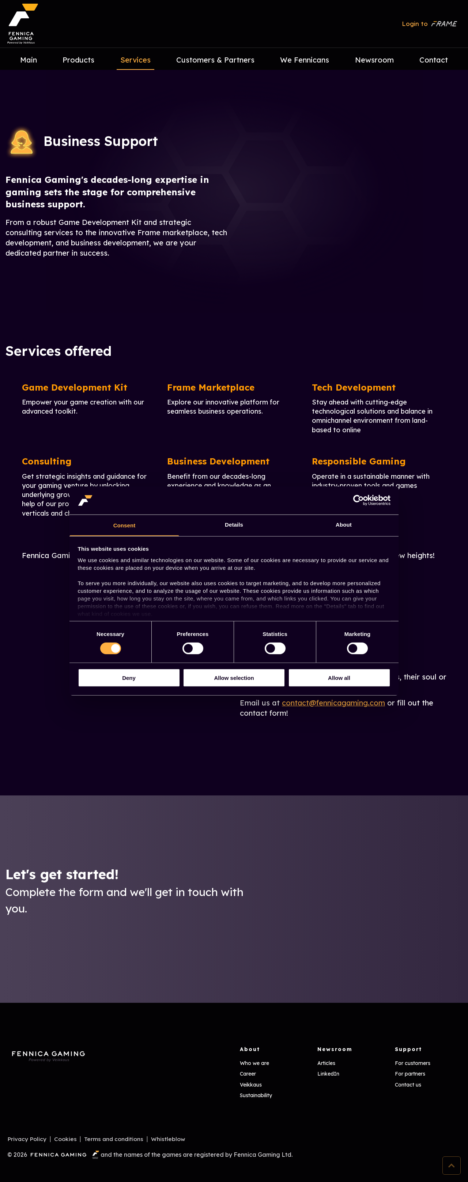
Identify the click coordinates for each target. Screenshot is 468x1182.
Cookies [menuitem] (65, 1139)
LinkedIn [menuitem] (328, 1073)
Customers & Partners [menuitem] (215, 59)
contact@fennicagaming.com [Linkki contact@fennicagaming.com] (334, 702)
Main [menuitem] (28, 59)
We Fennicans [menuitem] (304, 59)
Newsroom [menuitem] (374, 59)
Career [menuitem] (248, 1073)
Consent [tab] (124, 525)
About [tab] (344, 524)
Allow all (339, 678)
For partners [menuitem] (410, 1073)
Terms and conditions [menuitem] (114, 1139)
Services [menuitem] (135, 59)
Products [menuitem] (78, 59)
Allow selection (234, 678)
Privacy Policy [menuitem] (27, 1139)
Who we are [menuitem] (254, 1063)
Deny (129, 678)
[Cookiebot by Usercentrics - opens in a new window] (358, 499)
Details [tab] (234, 524)
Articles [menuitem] (326, 1063)
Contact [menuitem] (433, 59)
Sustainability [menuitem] (256, 1095)
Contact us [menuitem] (408, 1084)
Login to (429, 23)
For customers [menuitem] (412, 1063)
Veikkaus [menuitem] (251, 1084)
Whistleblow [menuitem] (169, 1139)
